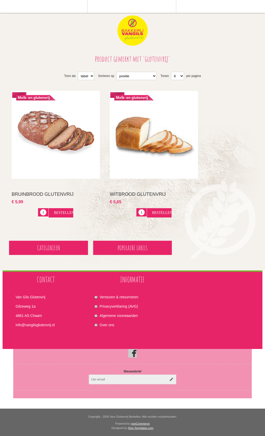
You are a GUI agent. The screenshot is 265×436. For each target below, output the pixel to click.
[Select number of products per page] (177, 76)
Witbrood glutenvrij (138, 194)
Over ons (107, 325)
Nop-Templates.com (140, 428)
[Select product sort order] (136, 76)
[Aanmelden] (128, 379)
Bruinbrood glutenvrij (42, 194)
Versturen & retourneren (119, 297)
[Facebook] (132, 353)
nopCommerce (140, 423)
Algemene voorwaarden (119, 316)
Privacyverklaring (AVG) (119, 306)
